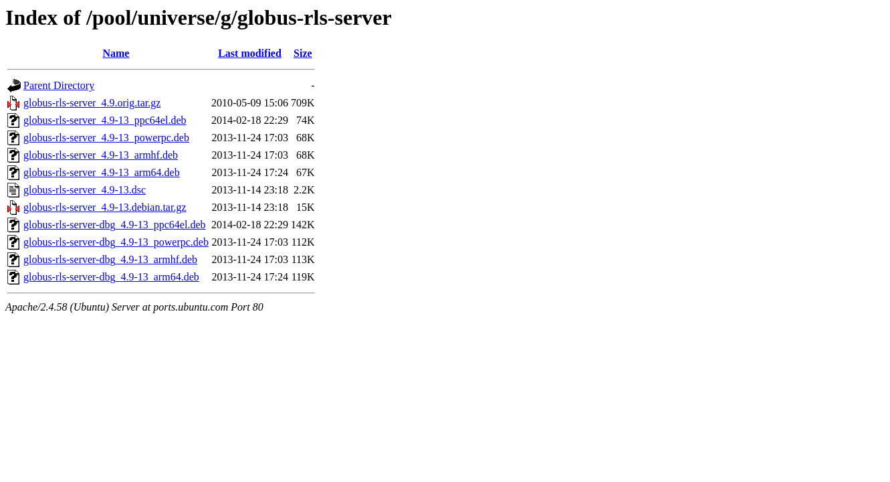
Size (303, 53)
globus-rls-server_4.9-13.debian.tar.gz (104, 207)
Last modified (250, 53)
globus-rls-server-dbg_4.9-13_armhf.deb (110, 259)
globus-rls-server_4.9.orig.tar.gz (91, 102)
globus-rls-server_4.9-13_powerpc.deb (106, 137)
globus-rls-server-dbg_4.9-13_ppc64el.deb (114, 224)
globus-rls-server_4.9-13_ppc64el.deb (105, 120)
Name (115, 53)
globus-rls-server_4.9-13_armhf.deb (100, 155)
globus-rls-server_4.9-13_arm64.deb (101, 172)
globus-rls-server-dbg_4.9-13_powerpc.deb (116, 242)
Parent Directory (58, 85)
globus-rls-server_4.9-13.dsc (84, 189)
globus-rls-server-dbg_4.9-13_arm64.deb (111, 277)
